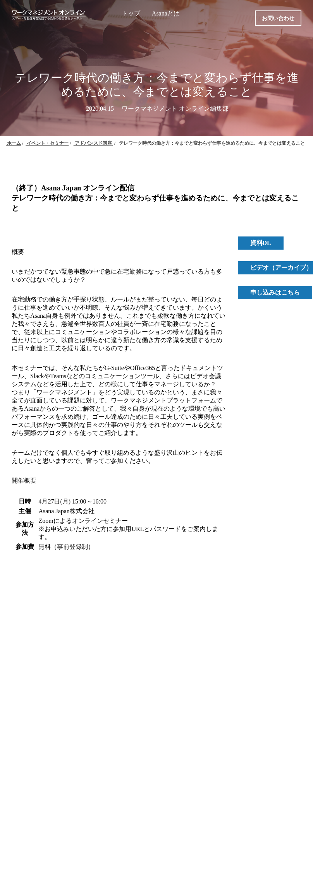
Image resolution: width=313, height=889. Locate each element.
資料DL (260, 243)
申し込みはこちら (275, 292)
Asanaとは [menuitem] (166, 13)
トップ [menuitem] (131, 13)
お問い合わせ (278, 18)
